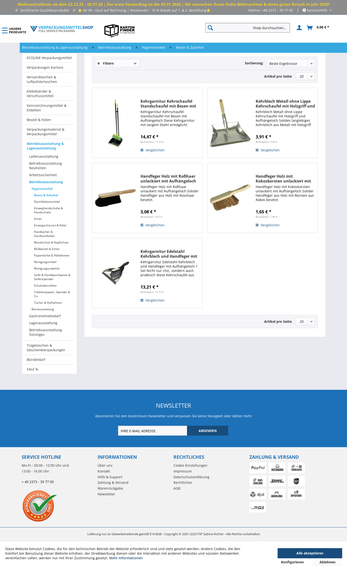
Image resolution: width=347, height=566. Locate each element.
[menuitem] (249, 28)
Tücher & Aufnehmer (48, 303)
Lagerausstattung (43, 323)
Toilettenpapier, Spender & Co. (52, 294)
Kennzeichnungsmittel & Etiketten (47, 107)
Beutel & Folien (39, 119)
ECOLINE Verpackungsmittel (49, 57)
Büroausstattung (43, 309)
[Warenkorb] (318, 28)
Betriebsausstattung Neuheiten (45, 165)
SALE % (32, 369)
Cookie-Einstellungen (190, 465)
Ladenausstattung (43, 156)
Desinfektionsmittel (47, 202)
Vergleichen (152, 150)
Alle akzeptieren (309, 553)
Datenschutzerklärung (191, 477)
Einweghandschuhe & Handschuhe (48, 210)
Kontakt (104, 471)
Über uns (105, 465)
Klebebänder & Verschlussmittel (40, 93)
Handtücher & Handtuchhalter (44, 234)
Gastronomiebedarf (45, 316)
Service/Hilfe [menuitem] (315, 10)
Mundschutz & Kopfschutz (51, 242)
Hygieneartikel (42, 189)
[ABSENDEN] (207, 431)
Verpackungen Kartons (45, 67)
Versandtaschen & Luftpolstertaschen (42, 79)
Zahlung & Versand (113, 482)
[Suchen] (210, 28)
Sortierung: (254, 63)
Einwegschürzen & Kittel (50, 225)
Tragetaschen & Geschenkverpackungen (46, 347)
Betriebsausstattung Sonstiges (45, 332)
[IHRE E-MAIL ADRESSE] (153, 431)
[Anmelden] (298, 28)
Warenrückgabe (110, 488)
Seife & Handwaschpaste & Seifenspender (52, 277)
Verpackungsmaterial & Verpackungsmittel (45, 131)
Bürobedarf (36, 359)
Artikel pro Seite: (278, 76)
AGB (177, 488)
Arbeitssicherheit (43, 175)
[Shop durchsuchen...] (247, 28)
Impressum (183, 471)
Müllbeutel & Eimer (47, 249)
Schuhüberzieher (45, 285)
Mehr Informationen (126, 558)
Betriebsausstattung (46, 182)
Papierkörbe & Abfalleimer (52, 255)
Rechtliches (183, 482)
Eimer (38, 219)
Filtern (105, 63)
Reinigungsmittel (45, 262)
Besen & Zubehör (46, 195)
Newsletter (106, 494)
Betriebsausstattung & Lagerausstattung (45, 145)
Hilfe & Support (110, 477)
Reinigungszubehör (47, 268)
